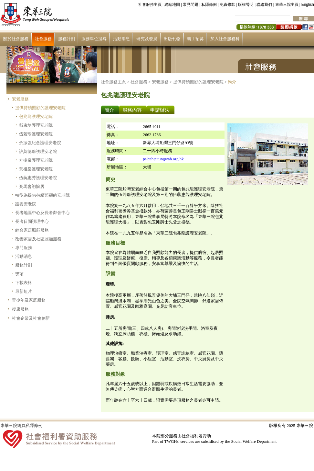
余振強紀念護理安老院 (40, 142)
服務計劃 (66, 38)
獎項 (19, 273)
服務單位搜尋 (94, 38)
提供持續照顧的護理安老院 (40, 107)
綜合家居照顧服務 (32, 230)
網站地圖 (172, 4)
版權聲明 (246, 4)
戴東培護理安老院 (36, 125)
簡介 (232, 81)
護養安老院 (25, 203)
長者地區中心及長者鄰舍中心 (42, 212)
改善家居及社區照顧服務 (38, 238)
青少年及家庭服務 (29, 300)
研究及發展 (146, 38)
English (307, 4)
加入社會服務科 (225, 38)
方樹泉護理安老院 (36, 160)
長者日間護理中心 (32, 221)
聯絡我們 (264, 4)
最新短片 (23, 291)
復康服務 (20, 309)
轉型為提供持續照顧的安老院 (42, 195)
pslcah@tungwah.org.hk (163, 158)
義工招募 (195, 38)
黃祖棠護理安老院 (36, 169)
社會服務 (43, 38)
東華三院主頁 (286, 4)
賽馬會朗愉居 (31, 186)
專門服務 (23, 247)
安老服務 (20, 99)
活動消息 (121, 38)
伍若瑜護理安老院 (36, 134)
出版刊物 (172, 38)
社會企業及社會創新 (31, 318)
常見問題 (190, 4)
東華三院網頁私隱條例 (21, 425)
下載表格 (23, 282)
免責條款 (227, 4)
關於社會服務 (15, 38)
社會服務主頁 (150, 4)
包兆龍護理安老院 (36, 116)
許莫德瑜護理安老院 (38, 151)
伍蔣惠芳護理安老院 (38, 177)
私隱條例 (209, 4)
